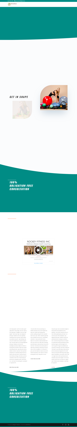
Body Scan (38, 4)
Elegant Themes (16, 425)
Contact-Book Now (63, 4)
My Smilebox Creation (38, 263)
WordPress (28, 425)
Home (32, 4)
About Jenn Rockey (50, 4)
